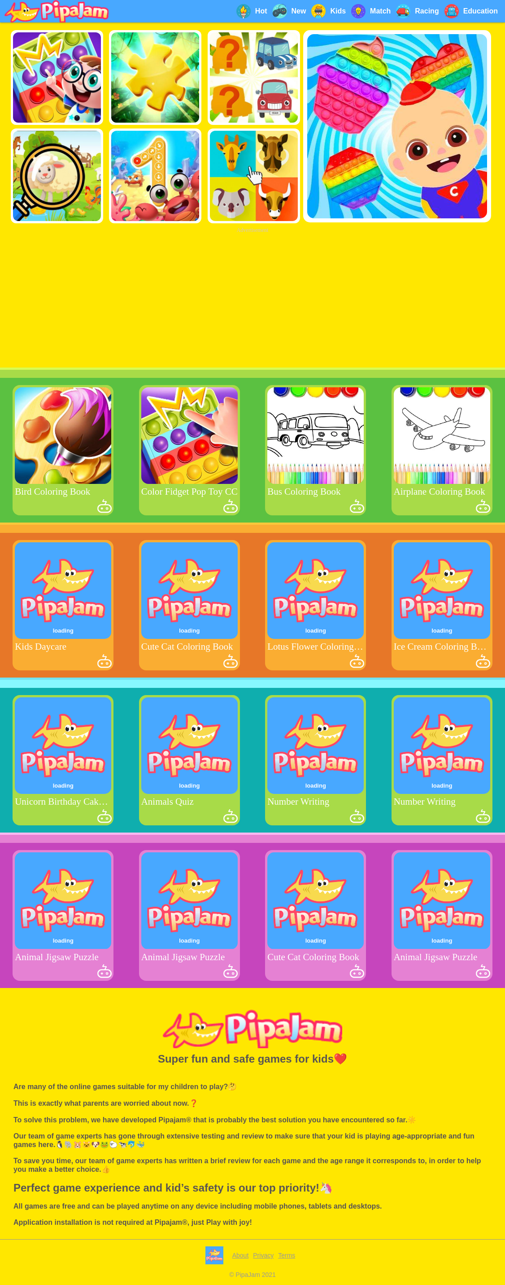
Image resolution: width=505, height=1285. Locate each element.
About (240, 1255)
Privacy (263, 1255)
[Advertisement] (252, 298)
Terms (286, 1255)
